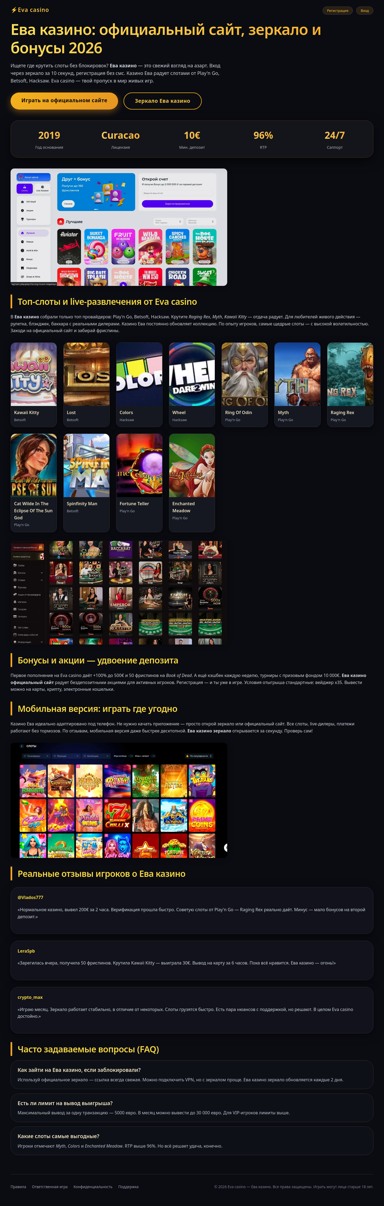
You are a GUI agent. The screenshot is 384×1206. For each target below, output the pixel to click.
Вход (365, 10)
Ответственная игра (50, 1186)
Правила (18, 1186)
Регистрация (338, 10)
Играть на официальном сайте (64, 100)
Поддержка (128, 1186)
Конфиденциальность (92, 1186)
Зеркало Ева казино (162, 100)
